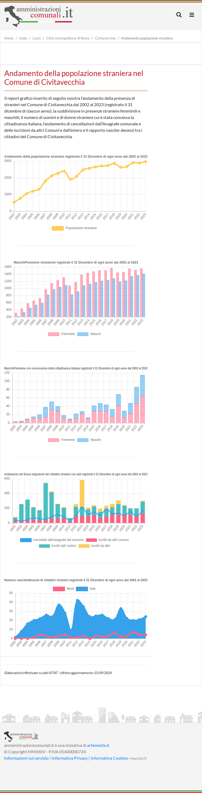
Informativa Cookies (109, 757)
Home (9, 38)
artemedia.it (98, 745)
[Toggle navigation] (179, 15)
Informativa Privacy (70, 757)
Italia (23, 38)
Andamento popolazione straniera (147, 38)
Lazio (37, 38)
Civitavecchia (105, 38)
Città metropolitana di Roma (68, 38)
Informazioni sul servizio (26, 757)
